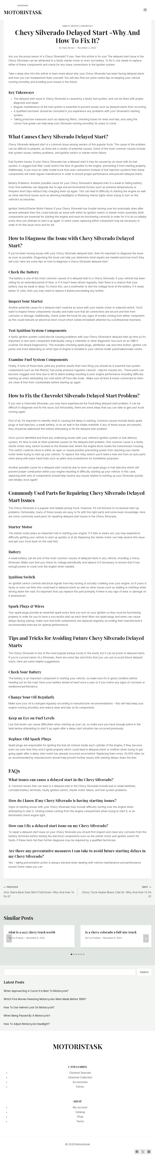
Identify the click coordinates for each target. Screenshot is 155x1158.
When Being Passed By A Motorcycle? (27, 1015)
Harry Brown (68, 48)
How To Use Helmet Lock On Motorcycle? (29, 1007)
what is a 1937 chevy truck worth (31, 932)
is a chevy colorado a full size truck (111, 932)
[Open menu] (146, 10)
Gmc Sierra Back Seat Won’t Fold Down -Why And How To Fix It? (39, 891)
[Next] (146, 938)
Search (144, 972)
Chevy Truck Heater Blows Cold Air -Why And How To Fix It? (115, 891)
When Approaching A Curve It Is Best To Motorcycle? (36, 990)
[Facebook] (137, 1151)
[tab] (71, 954)
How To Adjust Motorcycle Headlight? (27, 1023)
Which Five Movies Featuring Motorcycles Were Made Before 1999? (45, 999)
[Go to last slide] (9, 938)
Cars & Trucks (70, 26)
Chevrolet (86, 26)
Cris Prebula (17, 938)
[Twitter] (142, 1151)
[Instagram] (148, 1151)
